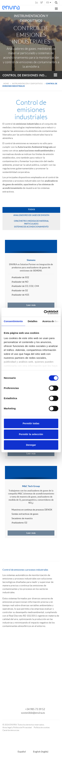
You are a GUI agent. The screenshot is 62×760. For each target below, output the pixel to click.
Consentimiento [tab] (13, 321)
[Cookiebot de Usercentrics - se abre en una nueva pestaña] (44, 312)
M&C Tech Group (31, 486)
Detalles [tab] (32, 321)
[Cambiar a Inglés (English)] (38, 751)
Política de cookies (42, 727)
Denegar (31, 444)
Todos (31, 209)
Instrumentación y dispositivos (27, 84)
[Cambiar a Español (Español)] (19, 751)
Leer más (31, 305)
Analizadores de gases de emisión (31, 215)
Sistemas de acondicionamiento (31, 227)
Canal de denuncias (10, 730)
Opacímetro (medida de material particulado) (31, 222)
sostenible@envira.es (33, 712)
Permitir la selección (31, 434)
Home (6, 84)
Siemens (31, 260)
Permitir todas (31, 423)
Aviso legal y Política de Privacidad (17, 727)
